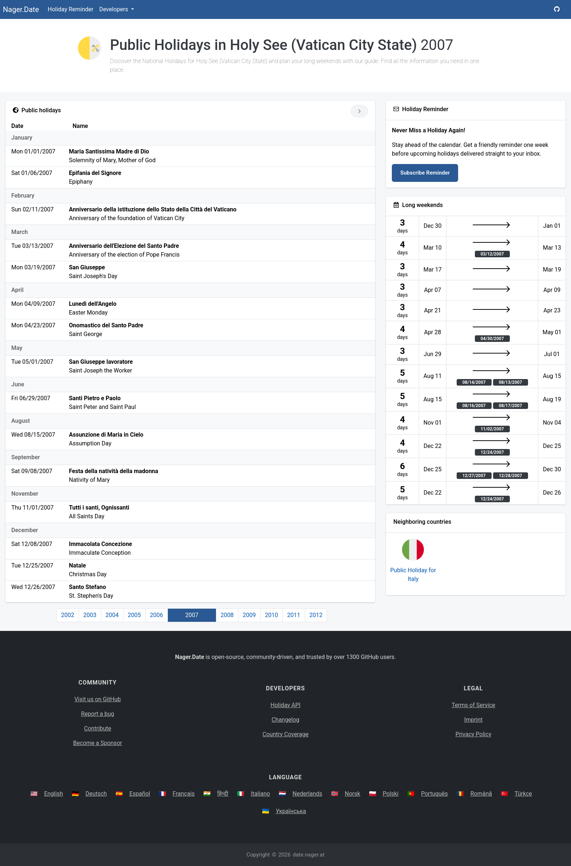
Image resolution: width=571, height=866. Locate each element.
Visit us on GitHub (97, 699)
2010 (271, 615)
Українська (291, 811)
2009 (249, 615)
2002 (67, 615)
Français (184, 793)
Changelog (285, 719)
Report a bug (97, 713)
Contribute (97, 728)
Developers (114, 9)
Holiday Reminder (71, 9)
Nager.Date (21, 9)
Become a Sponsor (97, 743)
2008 (227, 615)
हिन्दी (222, 793)
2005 (134, 615)
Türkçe (523, 793)
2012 (316, 615)
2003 (90, 615)
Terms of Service (473, 705)
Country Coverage (285, 734)
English (53, 793)
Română (481, 793)
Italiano (260, 793)
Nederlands (307, 793)
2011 (293, 615)
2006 (156, 615)
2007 (191, 615)
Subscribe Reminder (425, 172)
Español (139, 793)
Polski (390, 793)
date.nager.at (308, 854)
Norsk (352, 793)
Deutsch (96, 793)
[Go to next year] (359, 111)
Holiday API (285, 705)
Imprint (473, 719)
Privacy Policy (474, 734)
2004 (112, 615)
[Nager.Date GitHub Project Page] (557, 9)
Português (434, 793)
